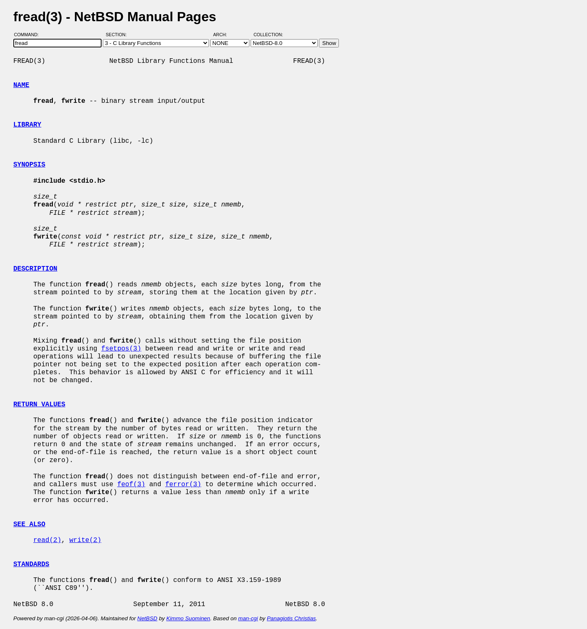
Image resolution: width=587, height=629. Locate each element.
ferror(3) (183, 484)
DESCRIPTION (35, 268)
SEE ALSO (29, 524)
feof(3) (131, 484)
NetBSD (147, 618)
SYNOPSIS (29, 164)
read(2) (47, 540)
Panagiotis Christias (291, 618)
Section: (118, 34)
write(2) (85, 540)
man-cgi (248, 618)
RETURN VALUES (39, 404)
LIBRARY (27, 124)
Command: (29, 34)
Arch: (223, 34)
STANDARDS (31, 564)
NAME (21, 85)
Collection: (268, 34)
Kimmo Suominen (188, 618)
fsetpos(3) (121, 348)
